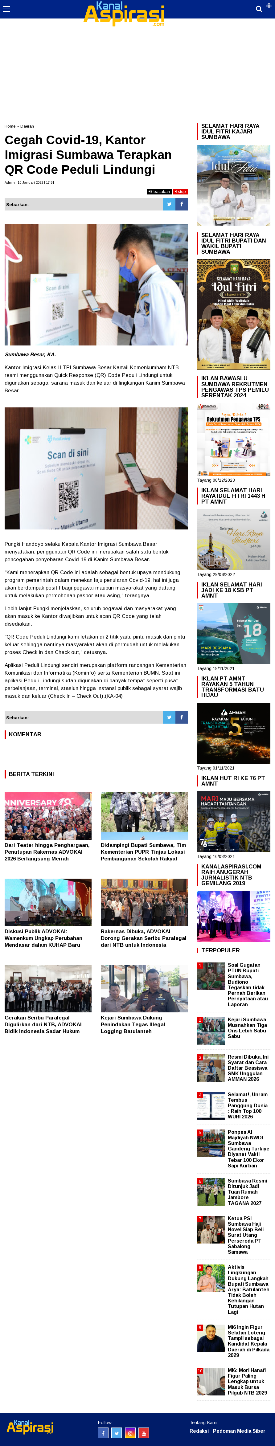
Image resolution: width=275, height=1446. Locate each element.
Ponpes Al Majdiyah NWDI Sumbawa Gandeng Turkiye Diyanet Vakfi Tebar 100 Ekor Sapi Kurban (248, 1148)
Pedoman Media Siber (239, 1431)
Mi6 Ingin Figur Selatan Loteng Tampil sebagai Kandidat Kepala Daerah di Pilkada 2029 (248, 1341)
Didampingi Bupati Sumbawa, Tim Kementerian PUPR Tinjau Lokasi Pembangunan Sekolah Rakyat (143, 852)
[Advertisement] (137, 46)
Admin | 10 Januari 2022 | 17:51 (29, 182)
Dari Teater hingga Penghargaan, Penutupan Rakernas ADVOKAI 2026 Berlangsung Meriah (47, 852)
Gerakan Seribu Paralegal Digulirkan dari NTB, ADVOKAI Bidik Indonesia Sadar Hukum (43, 1024)
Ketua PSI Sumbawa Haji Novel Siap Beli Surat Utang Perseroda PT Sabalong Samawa (246, 1235)
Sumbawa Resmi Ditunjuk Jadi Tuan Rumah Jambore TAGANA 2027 (247, 1192)
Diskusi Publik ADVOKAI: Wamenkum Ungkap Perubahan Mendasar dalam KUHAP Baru (43, 938)
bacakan (159, 191)
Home (10, 126)
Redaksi (199, 1431)
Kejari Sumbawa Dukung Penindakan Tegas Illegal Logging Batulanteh (133, 1024)
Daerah (27, 126)
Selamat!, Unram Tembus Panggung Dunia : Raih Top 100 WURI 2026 (248, 1106)
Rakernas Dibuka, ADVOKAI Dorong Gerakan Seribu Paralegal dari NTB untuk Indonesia (144, 938)
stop (180, 191)
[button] (269, 3)
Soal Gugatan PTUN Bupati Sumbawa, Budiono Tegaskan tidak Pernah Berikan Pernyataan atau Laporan (248, 984)
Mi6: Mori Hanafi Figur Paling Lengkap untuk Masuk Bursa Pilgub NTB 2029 (247, 1381)
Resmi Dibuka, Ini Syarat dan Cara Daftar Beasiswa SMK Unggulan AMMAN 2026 (248, 1068)
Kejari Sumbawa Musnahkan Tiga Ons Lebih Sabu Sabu (247, 1028)
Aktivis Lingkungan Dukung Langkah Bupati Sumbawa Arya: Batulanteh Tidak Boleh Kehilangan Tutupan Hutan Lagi (248, 1289)
